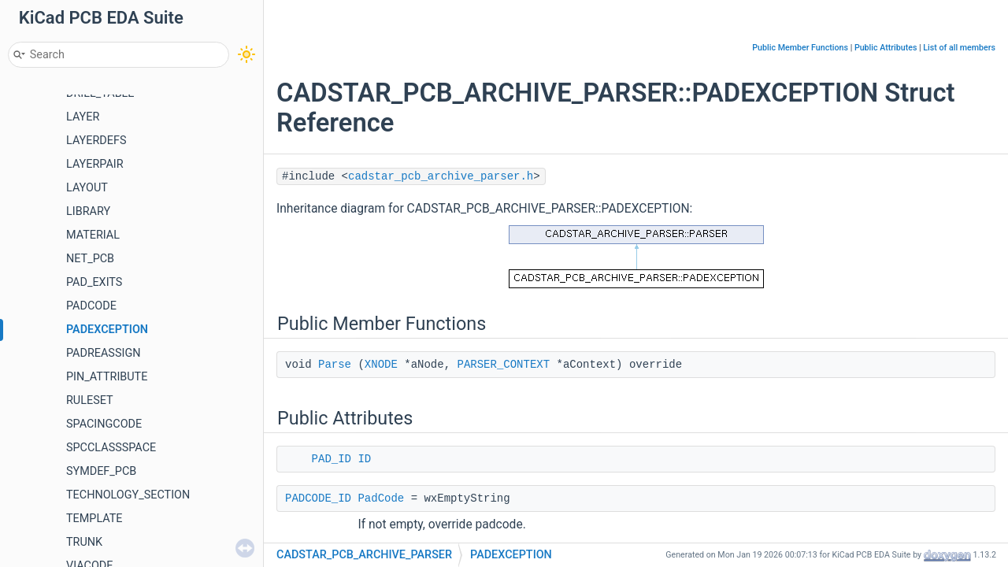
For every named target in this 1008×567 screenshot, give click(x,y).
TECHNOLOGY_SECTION (128, 495)
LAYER (82, 117)
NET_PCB (90, 258)
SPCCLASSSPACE (111, 447)
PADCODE (91, 306)
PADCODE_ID (318, 498)
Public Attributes (885, 48)
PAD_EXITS (94, 282)
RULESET (89, 400)
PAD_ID (331, 459)
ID (364, 459)
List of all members (959, 48)
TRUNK (84, 542)
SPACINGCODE (104, 424)
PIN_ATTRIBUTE (106, 377)
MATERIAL (93, 235)
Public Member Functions (800, 48)
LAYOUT (87, 188)
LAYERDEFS (96, 140)
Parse (334, 364)
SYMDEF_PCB (101, 471)
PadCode (381, 498)
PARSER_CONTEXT (503, 364)
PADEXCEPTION (107, 329)
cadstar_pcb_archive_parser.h (440, 176)
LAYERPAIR (95, 164)
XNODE (381, 364)
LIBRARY (88, 211)
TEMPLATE (94, 518)
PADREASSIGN (103, 353)
